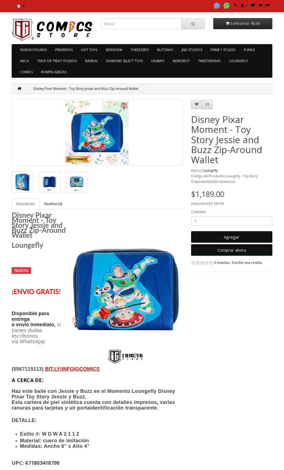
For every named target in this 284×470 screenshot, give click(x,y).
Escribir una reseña (247, 262)
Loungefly (210, 170)
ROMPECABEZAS (54, 72)
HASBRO (157, 61)
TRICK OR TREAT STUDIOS (57, 61)
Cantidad (198, 211)
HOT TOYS (89, 49)
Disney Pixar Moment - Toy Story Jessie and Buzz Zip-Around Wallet (85, 88)
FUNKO (249, 49)
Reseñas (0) (53, 203)
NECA (24, 61)
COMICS (26, 72)
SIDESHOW (114, 49)
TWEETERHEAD (209, 61)
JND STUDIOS (192, 49)
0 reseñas (221, 262)
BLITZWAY (165, 49)
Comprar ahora (231, 250)
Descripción (25, 203)
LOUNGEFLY (238, 61)
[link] (72, 369)
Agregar (231, 237)
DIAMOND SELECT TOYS (124, 61)
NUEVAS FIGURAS (33, 49)
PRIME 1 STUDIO (223, 49)
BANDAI (91, 61)
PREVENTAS (64, 49)
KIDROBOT (181, 61)
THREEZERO (140, 49)
